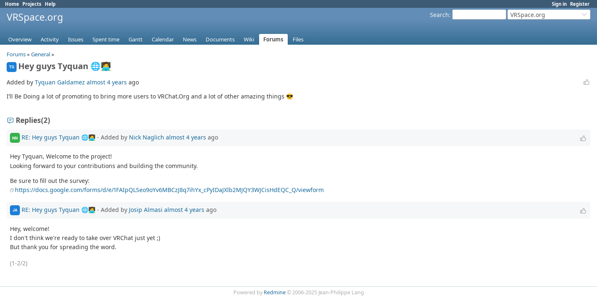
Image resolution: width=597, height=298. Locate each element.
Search (439, 15)
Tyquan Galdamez (60, 82)
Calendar (163, 39)
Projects (31, 4)
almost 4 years (107, 82)
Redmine (275, 292)
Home (12, 4)
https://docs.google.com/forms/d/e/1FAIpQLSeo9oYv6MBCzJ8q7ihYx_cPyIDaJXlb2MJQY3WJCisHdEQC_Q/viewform (169, 190)
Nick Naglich (146, 137)
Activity (50, 39)
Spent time (105, 39)
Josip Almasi (146, 209)
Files (298, 39)
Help (50, 4)
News (190, 39)
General (40, 54)
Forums (273, 39)
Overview (20, 39)
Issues (75, 39)
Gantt (136, 39)
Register (580, 4)
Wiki (249, 39)
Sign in (559, 4)
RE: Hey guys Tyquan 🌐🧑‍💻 (58, 137)
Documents (220, 39)
